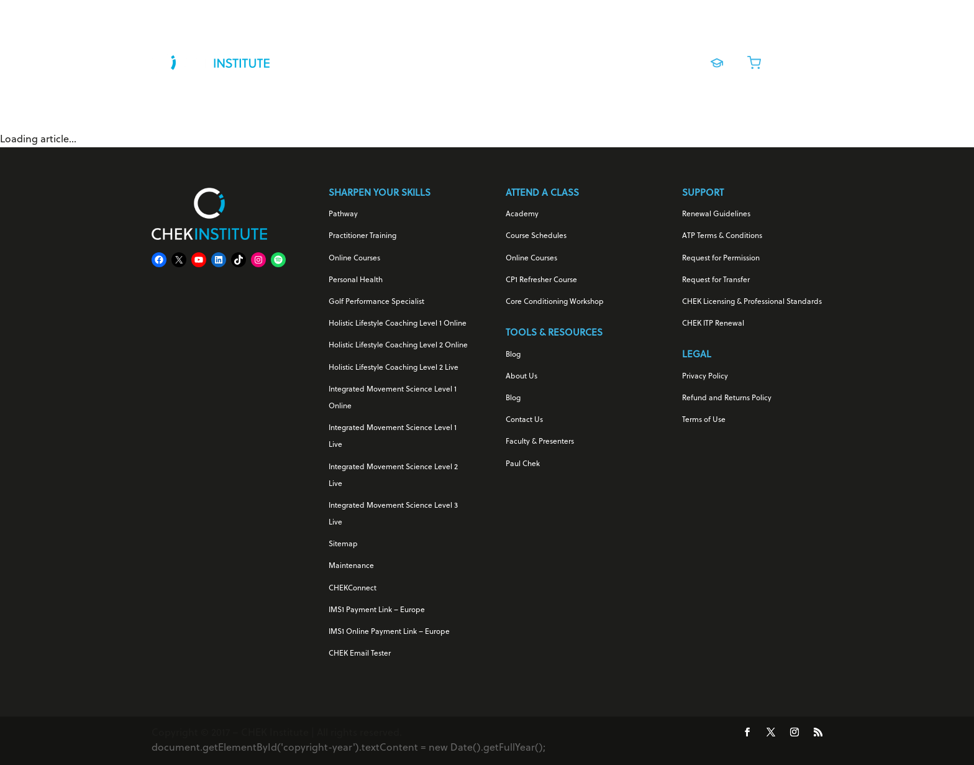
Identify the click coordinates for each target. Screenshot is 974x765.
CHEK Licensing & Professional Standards (752, 302)
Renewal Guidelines (716, 214)
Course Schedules (536, 236)
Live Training (584, 59)
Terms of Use (704, 420)
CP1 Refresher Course (541, 280)
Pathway (343, 214)
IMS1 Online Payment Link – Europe (389, 632)
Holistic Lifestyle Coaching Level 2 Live (393, 368)
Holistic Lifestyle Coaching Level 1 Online (398, 323)
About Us (521, 376)
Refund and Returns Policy (726, 398)
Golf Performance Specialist (376, 302)
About (650, 59)
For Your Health (332, 59)
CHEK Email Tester (360, 653)
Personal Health (356, 280)
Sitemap (343, 544)
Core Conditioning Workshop (555, 302)
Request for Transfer (716, 280)
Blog (513, 354)
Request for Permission (721, 258)
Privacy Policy (705, 376)
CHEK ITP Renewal (713, 323)
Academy (522, 214)
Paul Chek (523, 464)
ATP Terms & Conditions (722, 236)
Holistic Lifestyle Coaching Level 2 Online (398, 345)
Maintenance (351, 566)
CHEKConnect (352, 588)
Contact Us (524, 420)
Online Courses (512, 59)
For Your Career (422, 59)
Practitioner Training (362, 236)
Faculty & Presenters (540, 441)
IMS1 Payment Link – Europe (377, 610)
